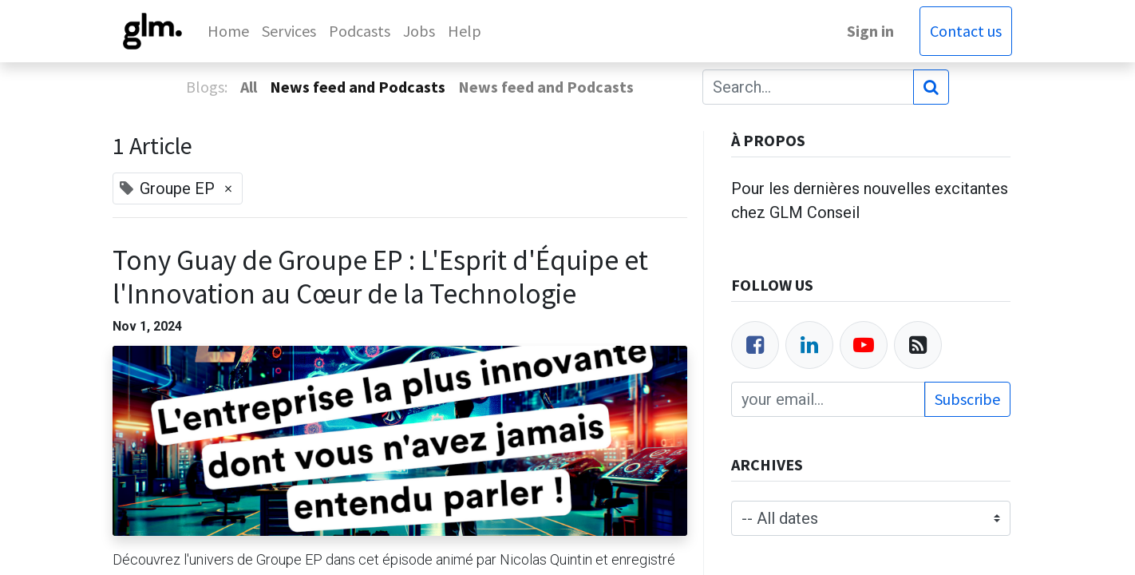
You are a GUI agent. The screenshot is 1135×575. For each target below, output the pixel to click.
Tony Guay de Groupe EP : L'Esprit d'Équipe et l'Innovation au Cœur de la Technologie (380, 277)
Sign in (868, 31)
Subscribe (967, 399)
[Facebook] (755, 345)
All (248, 87)
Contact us (964, 31)
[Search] (931, 87)
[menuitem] (231, 31)
